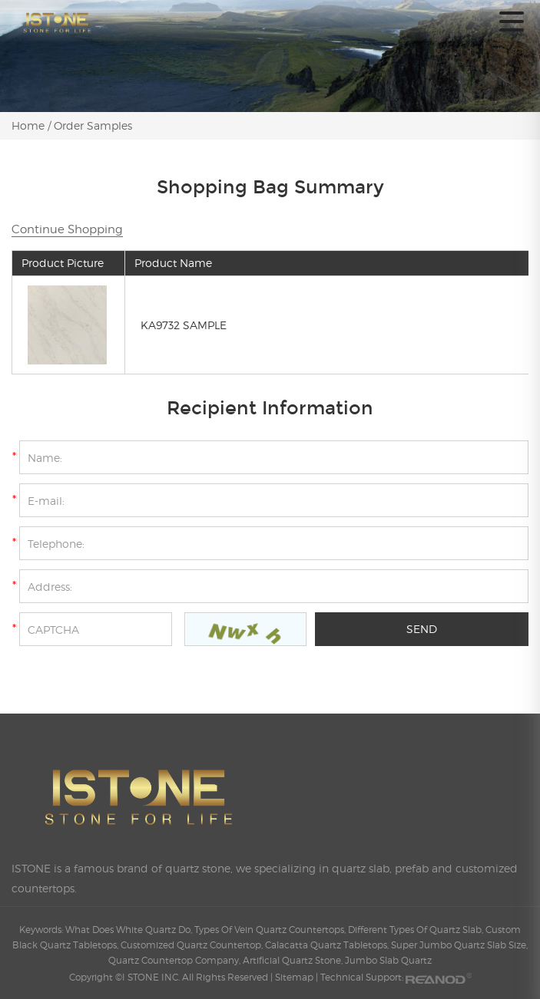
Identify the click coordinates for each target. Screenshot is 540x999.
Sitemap (294, 977)
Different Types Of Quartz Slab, (416, 929)
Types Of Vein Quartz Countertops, (271, 929)
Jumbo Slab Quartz (388, 960)
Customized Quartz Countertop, (193, 945)
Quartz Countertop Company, (175, 960)
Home (30, 125)
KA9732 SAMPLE (184, 324)
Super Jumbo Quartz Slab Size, (459, 945)
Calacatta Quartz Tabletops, (328, 945)
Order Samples (93, 125)
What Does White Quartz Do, (129, 929)
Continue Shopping (67, 229)
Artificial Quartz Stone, (294, 960)
